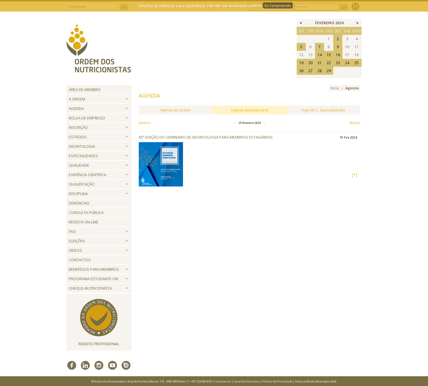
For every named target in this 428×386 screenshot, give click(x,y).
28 (320, 70)
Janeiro (145, 122)
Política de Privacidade (277, 381)
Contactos (80, 259)
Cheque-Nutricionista (90, 288)
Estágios (78, 137)
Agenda (76, 108)
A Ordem (77, 99)
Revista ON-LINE (83, 222)
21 (320, 62)
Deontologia (82, 146)
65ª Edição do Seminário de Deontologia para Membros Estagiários (206, 137)
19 (301, 62)
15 (329, 54)
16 (338, 54)
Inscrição (78, 127)
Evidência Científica (87, 174)
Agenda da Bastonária (249, 110)
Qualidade (79, 165)
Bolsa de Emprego (87, 118)
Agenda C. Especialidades (323, 110)
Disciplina (78, 193)
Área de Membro (85, 89)
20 (310, 62)
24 (347, 62)
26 (301, 70)
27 (310, 70)
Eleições (77, 241)
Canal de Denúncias (247, 381)
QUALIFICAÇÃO (81, 184)
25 (357, 62)
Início (334, 88)
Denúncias (79, 203)
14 (320, 54)
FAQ (72, 231)
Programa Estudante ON (93, 278)
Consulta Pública (86, 212)
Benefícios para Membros (94, 269)
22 (329, 62)
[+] (354, 174)
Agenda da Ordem (175, 110)
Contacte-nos (222, 381)
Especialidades (83, 155)
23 (338, 62)
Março (354, 122)
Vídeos (75, 250)
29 (329, 70)
